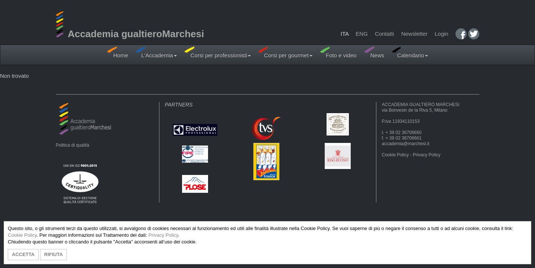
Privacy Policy (427, 154)
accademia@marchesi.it (405, 143)
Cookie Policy (395, 154)
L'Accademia (156, 52)
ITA (344, 34)
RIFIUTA (53, 254)
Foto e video (338, 52)
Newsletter (414, 34)
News (374, 52)
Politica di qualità (72, 145)
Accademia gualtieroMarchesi (130, 33)
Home (117, 52)
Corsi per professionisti (217, 52)
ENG (362, 34)
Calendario (410, 52)
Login (441, 34)
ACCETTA (23, 254)
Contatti (384, 34)
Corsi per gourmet (285, 52)
